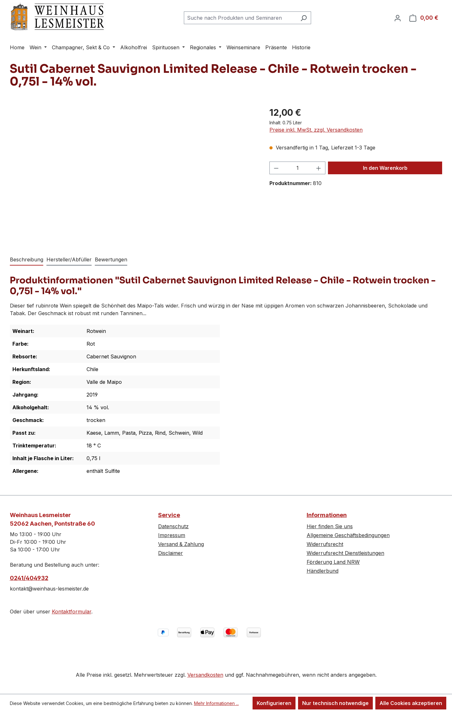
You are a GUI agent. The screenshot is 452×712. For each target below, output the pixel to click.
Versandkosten (205, 675)
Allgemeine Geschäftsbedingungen (348, 535)
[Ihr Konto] (397, 17)
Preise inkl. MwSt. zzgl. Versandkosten (316, 130)
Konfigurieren (274, 703)
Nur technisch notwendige (335, 703)
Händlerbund (322, 571)
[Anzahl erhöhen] (318, 168)
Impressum (171, 535)
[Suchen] (303, 17)
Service (169, 515)
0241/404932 (29, 578)
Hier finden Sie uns (330, 526)
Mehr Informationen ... (216, 703)
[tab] (26, 260)
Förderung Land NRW (333, 562)
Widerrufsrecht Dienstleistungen (345, 553)
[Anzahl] (297, 168)
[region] (133, 174)
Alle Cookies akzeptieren (410, 703)
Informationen (327, 515)
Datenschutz (173, 526)
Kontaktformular (71, 611)
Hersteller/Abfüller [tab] (69, 259)
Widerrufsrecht (325, 544)
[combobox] (240, 17)
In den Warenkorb (385, 168)
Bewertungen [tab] (111, 259)
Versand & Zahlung (181, 544)
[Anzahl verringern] (276, 168)
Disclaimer (170, 553)
